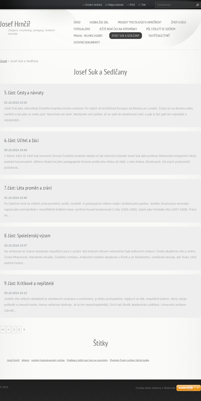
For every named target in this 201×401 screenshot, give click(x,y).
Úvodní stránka (93, 4)
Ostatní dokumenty (87, 42)
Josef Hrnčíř (13, 360)
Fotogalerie (82, 29)
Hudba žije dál (99, 22)
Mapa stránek (116, 4)
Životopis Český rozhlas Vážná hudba (129, 360)
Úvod (77, 22)
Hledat (197, 5)
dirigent (25, 360)
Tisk (143, 4)
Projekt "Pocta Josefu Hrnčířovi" (140, 22)
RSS (132, 4)
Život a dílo (178, 22)
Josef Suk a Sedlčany (125, 35)
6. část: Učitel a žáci (21, 140)
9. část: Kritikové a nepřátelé (29, 283)
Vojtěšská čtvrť (159, 35)
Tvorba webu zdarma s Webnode (155, 387)
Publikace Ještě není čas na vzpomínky (87, 360)
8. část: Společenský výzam (27, 235)
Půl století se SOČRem (160, 29)
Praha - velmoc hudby (88, 35)
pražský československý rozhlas (48, 360)
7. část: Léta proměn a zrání (28, 188)
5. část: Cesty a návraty (24, 92)
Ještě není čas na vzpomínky (118, 29)
